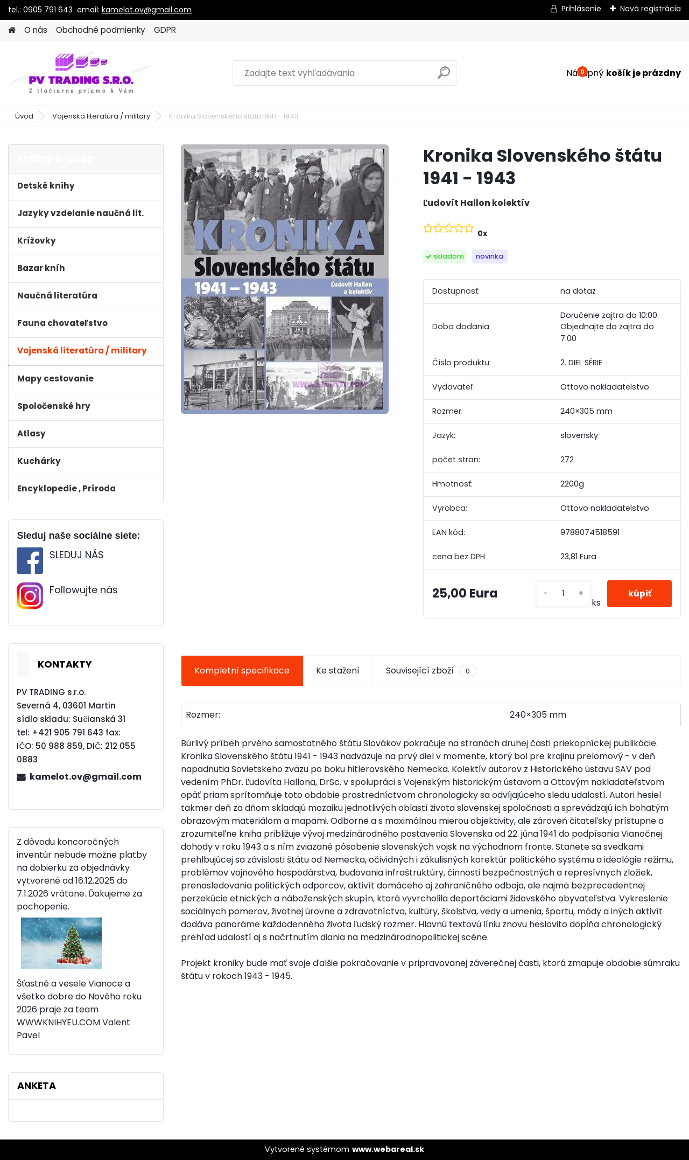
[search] (444, 76)
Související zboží (431, 670)
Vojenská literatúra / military (101, 116)
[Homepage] (12, 30)
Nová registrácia (650, 8)
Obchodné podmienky (100, 30)
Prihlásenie (581, 8)
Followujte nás (84, 589)
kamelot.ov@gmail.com (147, 9)
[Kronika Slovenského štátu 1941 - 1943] (285, 279)
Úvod (24, 116)
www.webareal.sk (388, 1149)
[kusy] (562, 593)
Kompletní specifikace (242, 670)
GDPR (165, 30)
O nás (35, 30)
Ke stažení (338, 670)
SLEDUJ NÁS (77, 554)
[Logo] (82, 73)
